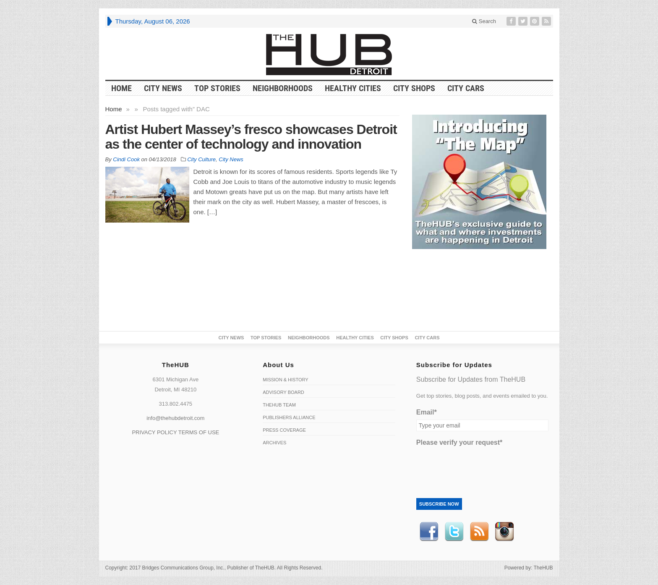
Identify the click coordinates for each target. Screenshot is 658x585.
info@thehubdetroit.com (175, 418)
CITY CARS (465, 88)
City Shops (414, 88)
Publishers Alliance (289, 417)
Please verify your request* (459, 442)
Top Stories (217, 88)
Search (484, 21)
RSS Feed (479, 532)
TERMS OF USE (198, 432)
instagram (504, 532)
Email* (426, 412)
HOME (121, 88)
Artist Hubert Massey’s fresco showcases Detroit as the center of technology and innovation (251, 137)
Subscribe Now (439, 503)
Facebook (429, 532)
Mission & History (285, 379)
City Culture (201, 159)
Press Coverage (284, 430)
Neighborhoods (283, 88)
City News (163, 88)
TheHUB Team (279, 404)
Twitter (454, 532)
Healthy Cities (353, 88)
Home (113, 109)
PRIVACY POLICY (154, 432)
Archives (274, 442)
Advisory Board (283, 392)
